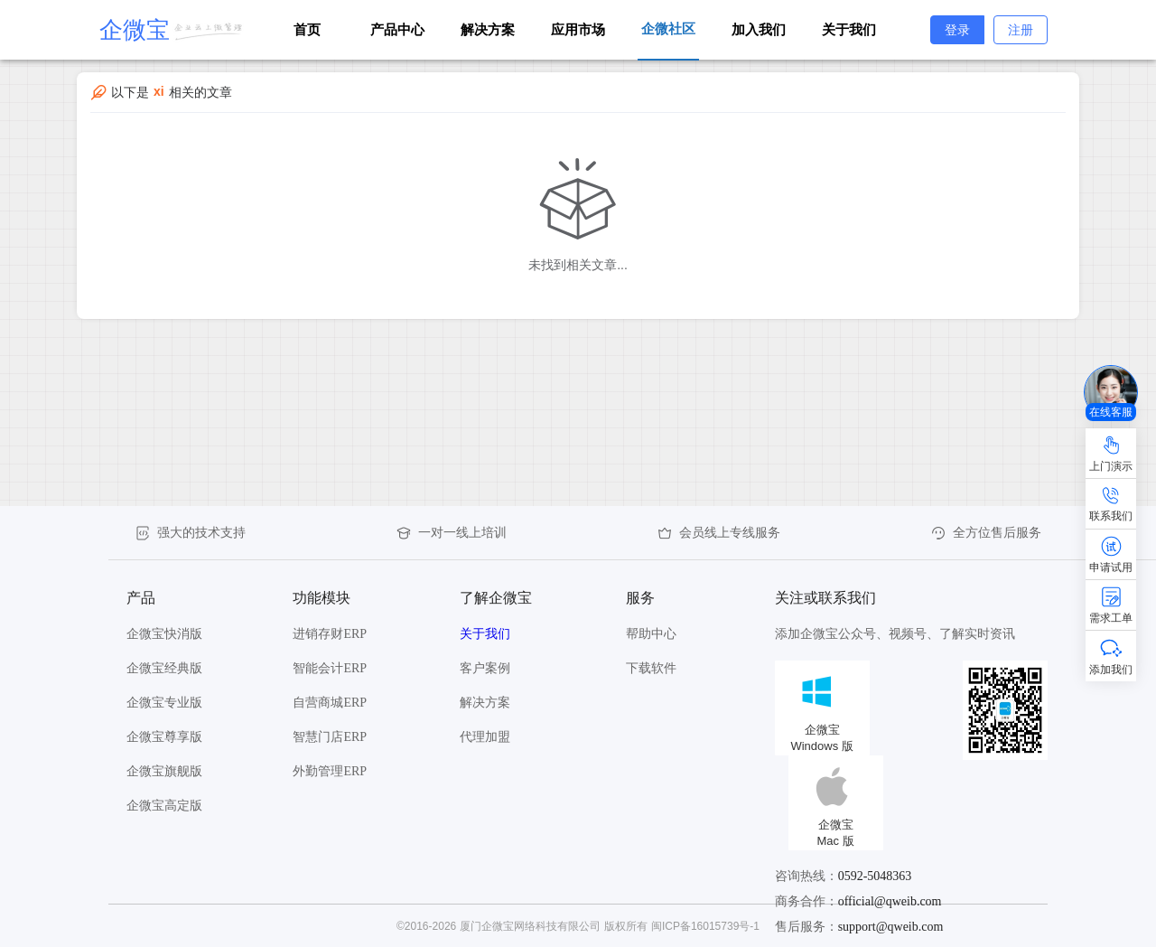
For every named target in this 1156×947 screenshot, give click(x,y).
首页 (307, 29)
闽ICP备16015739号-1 (705, 926)
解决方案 (488, 29)
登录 (957, 30)
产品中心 (397, 29)
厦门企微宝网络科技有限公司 (530, 926)
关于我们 (849, 29)
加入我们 (759, 29)
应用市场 (578, 29)
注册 (1020, 30)
